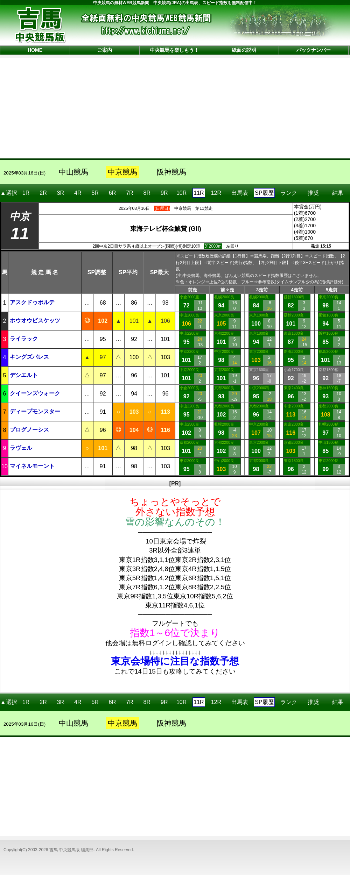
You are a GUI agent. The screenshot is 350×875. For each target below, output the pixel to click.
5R (94, 193)
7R (129, 193)
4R (77, 193)
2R (43, 193)
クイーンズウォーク (35, 393)
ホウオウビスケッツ (35, 320)
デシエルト (24, 375)
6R (112, 193)
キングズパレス (29, 357)
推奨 (313, 190)
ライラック (24, 339)
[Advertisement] (175, 107)
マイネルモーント (32, 466)
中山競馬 (73, 172)
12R (216, 193)
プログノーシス (29, 430)
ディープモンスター (35, 411)
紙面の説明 (244, 50)
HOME (35, 50)
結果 (337, 190)
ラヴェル (21, 448)
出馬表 (239, 190)
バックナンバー (313, 50)
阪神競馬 (171, 172)
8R (147, 193)
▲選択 (8, 193)
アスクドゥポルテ (32, 302)
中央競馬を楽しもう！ (174, 50)
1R (25, 193)
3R (60, 193)
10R (181, 193)
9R (164, 193)
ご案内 (104, 50)
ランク (288, 190)
